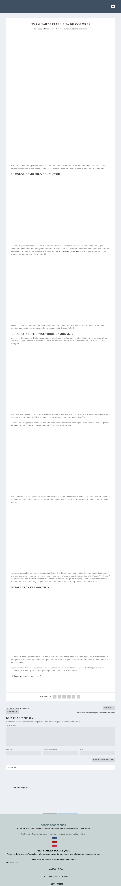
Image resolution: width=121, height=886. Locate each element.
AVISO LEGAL (56, 869)
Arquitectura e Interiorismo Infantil (75, 29)
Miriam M (47, 29)
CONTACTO (56, 884)
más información (12, 862)
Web (81, 750)
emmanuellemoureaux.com (69, 251)
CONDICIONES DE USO (56, 876)
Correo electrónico (50, 750)
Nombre (9, 750)
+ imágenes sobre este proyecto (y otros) (26, 676)
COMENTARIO (11, 726)
